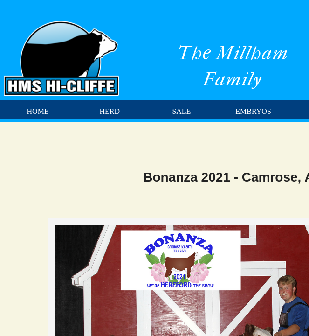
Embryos (253, 111)
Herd (109, 111)
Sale (181, 111)
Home (38, 111)
